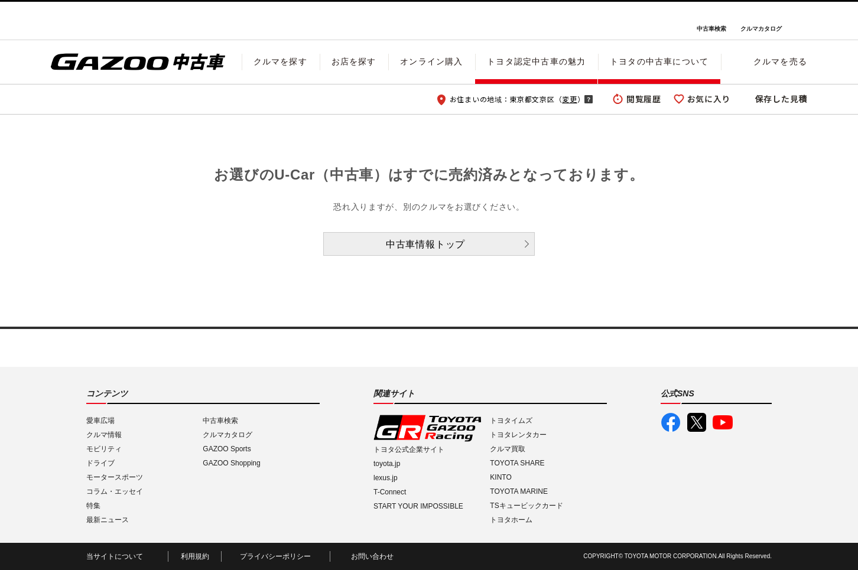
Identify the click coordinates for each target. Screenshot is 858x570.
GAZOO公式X (697, 422)
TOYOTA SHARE (517, 463)
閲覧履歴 (643, 99)
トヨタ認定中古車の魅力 (536, 61)
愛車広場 (100, 420)
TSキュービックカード (526, 505)
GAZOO (429, 21)
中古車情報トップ (425, 244)
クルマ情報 (104, 435)
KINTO (500, 477)
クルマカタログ (761, 28)
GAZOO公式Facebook (671, 422)
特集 (93, 505)
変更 (569, 99)
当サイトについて (114, 556)
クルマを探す (280, 61)
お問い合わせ (372, 556)
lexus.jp (385, 478)
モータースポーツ (114, 477)
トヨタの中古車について (659, 61)
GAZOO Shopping (231, 463)
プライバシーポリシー (275, 556)
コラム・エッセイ (114, 491)
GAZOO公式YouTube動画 (723, 422)
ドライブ (100, 463)
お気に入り (709, 99)
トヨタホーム (511, 520)
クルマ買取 (507, 449)
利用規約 (195, 556)
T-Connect (389, 492)
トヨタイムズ (511, 420)
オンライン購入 (431, 61)
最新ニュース (107, 520)
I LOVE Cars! (93, 21)
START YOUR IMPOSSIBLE (418, 506)
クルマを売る (780, 61)
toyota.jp (386, 464)
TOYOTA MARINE (519, 491)
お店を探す (354, 61)
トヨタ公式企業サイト (408, 449)
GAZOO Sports (227, 449)
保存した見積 (781, 99)
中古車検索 (711, 28)
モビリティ (104, 449)
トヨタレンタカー (518, 435)
